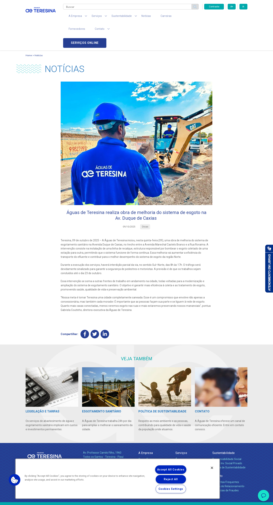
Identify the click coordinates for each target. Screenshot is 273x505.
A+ (231, 6)
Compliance (145, 437)
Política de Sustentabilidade (229, 441)
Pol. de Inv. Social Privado (227, 437)
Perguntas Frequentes (225, 456)
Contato (217, 450)
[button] (15, 480)
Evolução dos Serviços (188, 446)
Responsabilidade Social (226, 433)
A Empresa (145, 427)
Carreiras (151, 17)
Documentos (183, 450)
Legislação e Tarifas (187, 441)
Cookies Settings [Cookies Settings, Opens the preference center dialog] (170, 489)
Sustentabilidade (223, 427)
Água (178, 433)
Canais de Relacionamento (228, 460)
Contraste (214, 6)
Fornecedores (171, 17)
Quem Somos (146, 433)
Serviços (181, 427)
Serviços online (226, 17)
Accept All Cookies (170, 469)
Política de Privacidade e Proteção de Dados (136, 499)
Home (29, 29)
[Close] (212, 468)
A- (243, 6)
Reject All (171, 479)
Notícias (135, 17)
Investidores (145, 441)
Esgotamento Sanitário (189, 437)
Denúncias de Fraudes (225, 464)
